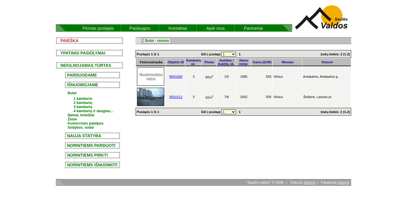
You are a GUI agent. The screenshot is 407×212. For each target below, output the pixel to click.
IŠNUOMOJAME (83, 84)
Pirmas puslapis (98, 28)
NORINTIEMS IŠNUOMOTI (92, 165)
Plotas (208, 62)
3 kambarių (83, 107)
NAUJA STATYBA (84, 135)
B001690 (175, 76)
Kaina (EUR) (261, 62)
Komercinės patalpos (85, 123)
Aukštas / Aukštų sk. (226, 62)
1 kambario (83, 99)
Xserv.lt (309, 182)
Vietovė (326, 62)
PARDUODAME (82, 75)
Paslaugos (139, 28)
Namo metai (243, 62)
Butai (72, 93)
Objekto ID (175, 62)
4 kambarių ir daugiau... (93, 111)
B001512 (175, 97)
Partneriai (253, 28)
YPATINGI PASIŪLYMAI (81, 53)
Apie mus (215, 28)
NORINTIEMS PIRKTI (87, 155)
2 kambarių (83, 103)
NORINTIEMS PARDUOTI (91, 145)
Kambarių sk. (193, 62)
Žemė (72, 119)
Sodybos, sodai (81, 127)
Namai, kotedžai (81, 115)
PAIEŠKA (68, 40)
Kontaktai (177, 28)
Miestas (287, 62)
